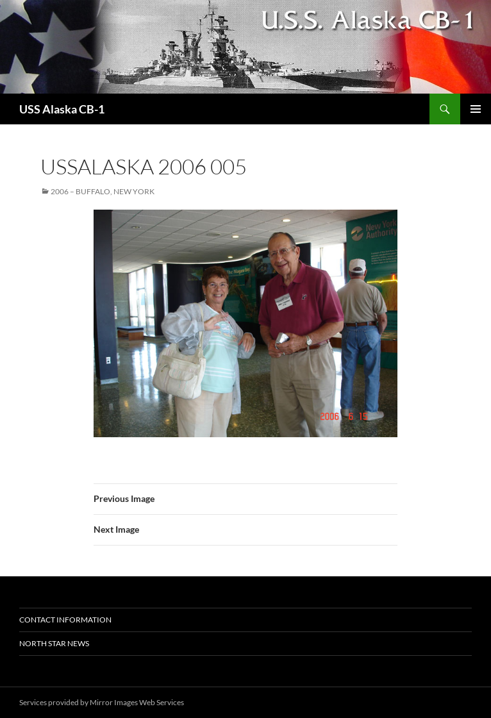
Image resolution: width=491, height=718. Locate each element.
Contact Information (65, 619)
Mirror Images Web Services (137, 702)
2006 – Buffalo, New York (102, 191)
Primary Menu (475, 109)
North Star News (54, 643)
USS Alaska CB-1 (61, 109)
